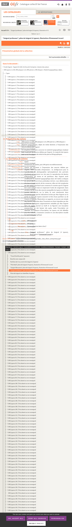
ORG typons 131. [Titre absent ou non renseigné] (22, 473)
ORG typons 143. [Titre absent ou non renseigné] (22, 507)
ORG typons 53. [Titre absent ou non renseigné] (21, 227)
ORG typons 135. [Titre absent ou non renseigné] (22, 484)
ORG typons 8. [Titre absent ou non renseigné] (21, 97)
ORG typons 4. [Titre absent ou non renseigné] (21, 85)
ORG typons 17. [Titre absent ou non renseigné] (21, 123)
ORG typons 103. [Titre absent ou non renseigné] (22, 392)
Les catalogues (12, 12)
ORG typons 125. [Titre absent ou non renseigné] (22, 455)
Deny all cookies (37, 518)
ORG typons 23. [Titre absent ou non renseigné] (21, 140)
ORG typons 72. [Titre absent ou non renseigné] (21, 303)
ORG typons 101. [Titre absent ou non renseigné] (22, 386)
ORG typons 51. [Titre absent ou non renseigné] (21, 221)
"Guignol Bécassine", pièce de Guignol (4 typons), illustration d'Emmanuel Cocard (34, 267)
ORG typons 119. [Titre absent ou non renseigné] (22, 438)
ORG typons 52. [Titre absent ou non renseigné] (21, 224)
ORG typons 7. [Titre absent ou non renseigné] (21, 94)
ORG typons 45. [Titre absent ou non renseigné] (21, 203)
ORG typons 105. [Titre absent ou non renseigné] (22, 398)
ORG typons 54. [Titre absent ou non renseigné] (21, 229)
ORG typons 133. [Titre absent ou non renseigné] (22, 478)
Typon (8, 73)
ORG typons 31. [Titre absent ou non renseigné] (21, 163)
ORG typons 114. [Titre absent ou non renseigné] (22, 424)
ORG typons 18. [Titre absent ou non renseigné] (21, 126)
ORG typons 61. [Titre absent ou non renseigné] (21, 250)
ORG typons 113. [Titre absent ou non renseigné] (22, 421)
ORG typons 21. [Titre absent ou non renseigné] (21, 134)
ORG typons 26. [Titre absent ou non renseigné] (21, 149)
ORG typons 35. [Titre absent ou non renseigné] (21, 175)
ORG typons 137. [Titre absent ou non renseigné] (22, 490)
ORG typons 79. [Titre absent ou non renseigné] (21, 323)
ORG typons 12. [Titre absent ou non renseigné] (21, 108)
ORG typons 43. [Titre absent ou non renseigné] (21, 198)
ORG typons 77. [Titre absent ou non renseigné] (21, 317)
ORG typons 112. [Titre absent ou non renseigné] (22, 418)
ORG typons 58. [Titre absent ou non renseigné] (21, 241)
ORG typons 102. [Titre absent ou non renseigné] (22, 389)
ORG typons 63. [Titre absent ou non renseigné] (21, 277)
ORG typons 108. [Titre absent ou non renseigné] (22, 406)
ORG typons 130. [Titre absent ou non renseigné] (22, 470)
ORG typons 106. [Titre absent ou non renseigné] (22, 401)
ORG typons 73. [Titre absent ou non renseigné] (21, 305)
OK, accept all (15, 518)
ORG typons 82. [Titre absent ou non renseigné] (21, 331)
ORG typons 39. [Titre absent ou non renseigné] (21, 186)
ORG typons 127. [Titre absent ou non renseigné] (22, 461)
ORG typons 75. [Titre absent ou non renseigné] (21, 311)
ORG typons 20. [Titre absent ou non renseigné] (21, 131)
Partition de (24, 262)
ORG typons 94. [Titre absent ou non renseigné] (21, 366)
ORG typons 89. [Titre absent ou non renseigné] (21, 352)
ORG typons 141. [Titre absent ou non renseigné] (22, 502)
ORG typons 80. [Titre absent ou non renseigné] (21, 326)
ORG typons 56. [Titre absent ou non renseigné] (21, 235)
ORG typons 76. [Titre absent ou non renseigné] (21, 314)
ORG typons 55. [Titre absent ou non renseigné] (21, 232)
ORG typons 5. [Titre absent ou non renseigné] (21, 88)
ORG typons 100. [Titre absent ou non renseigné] (22, 383)
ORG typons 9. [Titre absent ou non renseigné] (21, 100)
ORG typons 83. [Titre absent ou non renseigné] (21, 334)
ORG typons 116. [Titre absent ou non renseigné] (22, 429)
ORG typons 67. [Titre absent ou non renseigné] (21, 288)
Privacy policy (36, 523)
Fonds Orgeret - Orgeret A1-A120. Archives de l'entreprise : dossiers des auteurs (26, 67)
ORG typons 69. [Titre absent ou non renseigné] (21, 294)
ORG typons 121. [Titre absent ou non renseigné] (22, 444)
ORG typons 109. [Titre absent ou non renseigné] (22, 409)
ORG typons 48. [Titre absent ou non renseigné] (21, 212)
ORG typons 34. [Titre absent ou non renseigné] (21, 172)
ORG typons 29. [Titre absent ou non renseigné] (21, 157)
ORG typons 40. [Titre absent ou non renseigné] (21, 189)
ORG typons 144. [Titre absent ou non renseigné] (22, 510)
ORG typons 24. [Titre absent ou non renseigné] (21, 143)
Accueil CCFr (5, 30)
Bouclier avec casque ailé (17, 259)
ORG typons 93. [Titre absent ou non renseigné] (21, 363)
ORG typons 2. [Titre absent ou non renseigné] (21, 79)
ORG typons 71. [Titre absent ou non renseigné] (21, 300)
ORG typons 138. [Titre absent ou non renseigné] (22, 493)
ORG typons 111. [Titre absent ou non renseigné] (22, 415)
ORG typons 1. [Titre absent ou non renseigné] (21, 77)
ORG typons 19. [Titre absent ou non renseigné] (21, 128)
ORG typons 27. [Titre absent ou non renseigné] (21, 152)
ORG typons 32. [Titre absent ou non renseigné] (21, 166)
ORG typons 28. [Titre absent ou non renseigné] (21, 154)
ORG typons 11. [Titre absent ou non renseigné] (21, 105)
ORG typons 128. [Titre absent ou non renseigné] (22, 464)
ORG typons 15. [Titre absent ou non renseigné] (21, 117)
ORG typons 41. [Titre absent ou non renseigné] (21, 192)
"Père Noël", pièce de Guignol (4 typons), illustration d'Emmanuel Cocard (31, 265)
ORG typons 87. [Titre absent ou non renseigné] (21, 346)
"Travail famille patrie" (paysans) (20, 256)
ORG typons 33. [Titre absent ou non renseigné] (21, 169)
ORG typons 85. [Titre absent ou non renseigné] (21, 340)
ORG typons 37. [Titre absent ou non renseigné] (21, 180)
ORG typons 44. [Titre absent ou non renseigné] (21, 201)
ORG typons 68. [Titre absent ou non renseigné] (21, 291)
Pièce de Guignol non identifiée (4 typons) (22, 273)
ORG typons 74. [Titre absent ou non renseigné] (21, 308)
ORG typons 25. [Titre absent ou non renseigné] (21, 146)
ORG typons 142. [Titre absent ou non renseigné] (22, 504)
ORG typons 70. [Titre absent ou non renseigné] (21, 297)
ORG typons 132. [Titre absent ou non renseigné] (22, 476)
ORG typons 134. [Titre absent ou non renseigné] (22, 481)
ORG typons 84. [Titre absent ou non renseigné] (21, 337)
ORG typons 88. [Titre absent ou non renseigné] (21, 349)
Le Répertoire (45, 12)
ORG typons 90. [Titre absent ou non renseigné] (21, 354)
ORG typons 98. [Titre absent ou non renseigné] (21, 378)
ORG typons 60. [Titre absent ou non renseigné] (21, 247)
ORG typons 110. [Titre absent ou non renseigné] (22, 412)
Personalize (57, 518)
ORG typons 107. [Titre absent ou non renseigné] (22, 404)
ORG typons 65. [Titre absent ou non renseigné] (21, 282)
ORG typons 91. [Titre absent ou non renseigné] (21, 357)
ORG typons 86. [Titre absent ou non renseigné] (21, 343)
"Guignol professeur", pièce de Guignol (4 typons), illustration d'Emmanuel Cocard (34, 270)
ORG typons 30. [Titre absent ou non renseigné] (21, 160)
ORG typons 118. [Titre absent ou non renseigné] (22, 435)
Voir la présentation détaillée (57, 57)
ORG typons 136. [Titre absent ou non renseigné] (22, 487)
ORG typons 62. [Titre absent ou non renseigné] (21, 252)
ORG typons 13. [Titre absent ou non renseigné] (21, 111)
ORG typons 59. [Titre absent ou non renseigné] (21, 244)
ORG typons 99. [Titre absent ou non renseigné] (21, 380)
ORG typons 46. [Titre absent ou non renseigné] (21, 206)
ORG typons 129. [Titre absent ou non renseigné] (22, 467)
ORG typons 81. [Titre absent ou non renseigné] (21, 329)
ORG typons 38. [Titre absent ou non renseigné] (21, 183)
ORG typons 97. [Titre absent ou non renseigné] (21, 375)
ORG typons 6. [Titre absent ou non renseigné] (21, 91)
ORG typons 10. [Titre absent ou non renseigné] (21, 103)
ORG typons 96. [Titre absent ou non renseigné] (21, 372)
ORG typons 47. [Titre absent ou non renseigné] (21, 209)
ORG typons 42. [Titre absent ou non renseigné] (21, 195)
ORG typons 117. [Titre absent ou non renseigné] (22, 432)
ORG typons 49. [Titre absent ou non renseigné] (21, 215)
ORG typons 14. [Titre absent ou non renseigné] (21, 114)
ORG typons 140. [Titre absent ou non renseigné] (22, 499)
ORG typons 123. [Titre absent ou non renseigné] (22, 450)
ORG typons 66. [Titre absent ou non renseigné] (21, 285)
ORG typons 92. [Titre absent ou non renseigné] (21, 360)
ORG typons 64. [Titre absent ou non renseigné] (21, 280)
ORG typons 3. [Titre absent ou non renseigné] (21, 82)
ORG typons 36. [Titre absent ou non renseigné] (21, 177)
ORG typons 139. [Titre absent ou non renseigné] (22, 496)
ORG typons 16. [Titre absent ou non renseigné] (21, 120)
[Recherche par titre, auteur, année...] (33, 16)
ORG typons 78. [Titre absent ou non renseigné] (21, 320)
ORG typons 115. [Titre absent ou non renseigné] (22, 427)
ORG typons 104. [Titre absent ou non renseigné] (22, 395)
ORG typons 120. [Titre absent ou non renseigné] (22, 441)
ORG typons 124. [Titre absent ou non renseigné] (22, 453)
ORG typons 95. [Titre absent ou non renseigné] (21, 369)
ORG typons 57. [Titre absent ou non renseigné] (21, 238)
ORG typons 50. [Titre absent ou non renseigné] (21, 218)
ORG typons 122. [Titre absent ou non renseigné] (22, 447)
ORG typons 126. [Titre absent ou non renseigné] (22, 458)
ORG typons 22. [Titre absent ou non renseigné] (21, 137)
